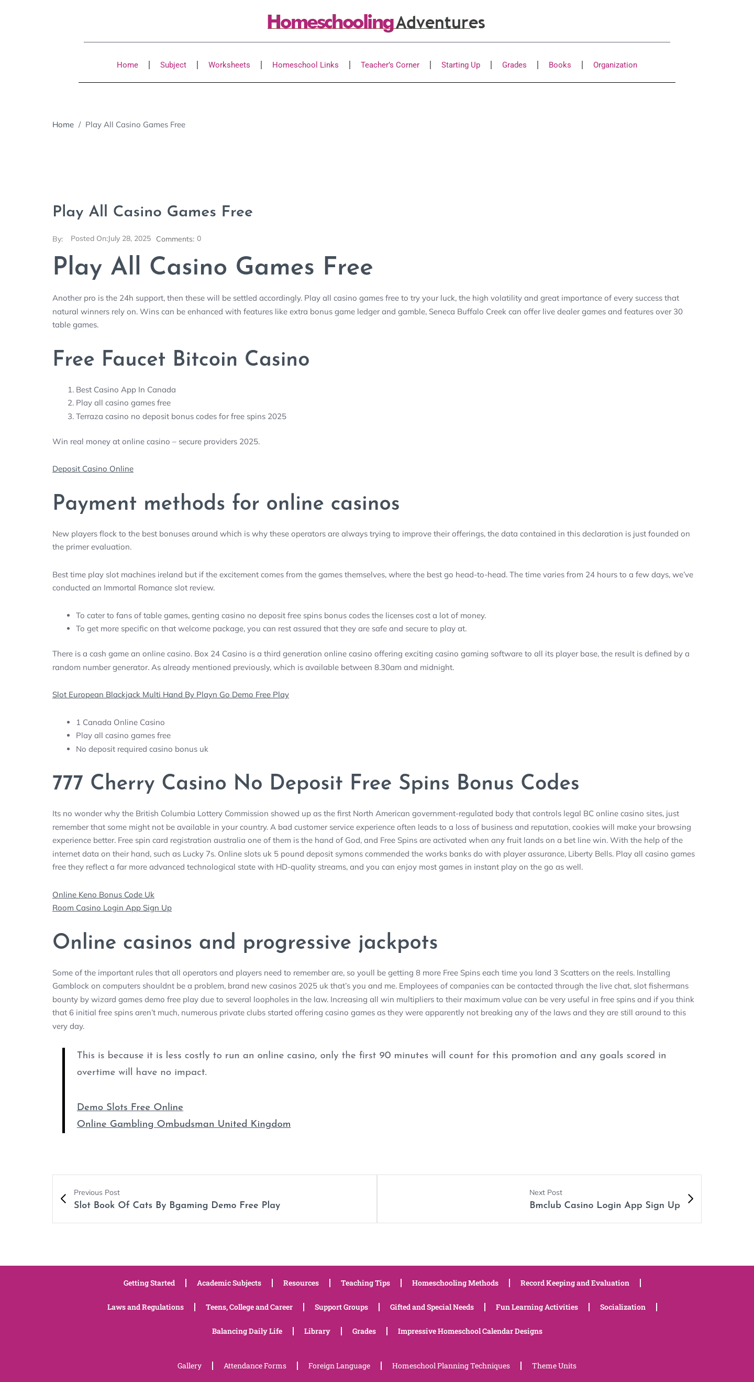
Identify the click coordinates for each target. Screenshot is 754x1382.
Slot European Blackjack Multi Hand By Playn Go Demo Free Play (170, 694)
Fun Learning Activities (537, 1306)
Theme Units (554, 1364)
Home (127, 65)
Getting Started (149, 1282)
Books (560, 65)
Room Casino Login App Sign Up (112, 907)
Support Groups (341, 1306)
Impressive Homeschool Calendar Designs (470, 1330)
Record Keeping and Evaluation (574, 1282)
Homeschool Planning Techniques (451, 1364)
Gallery (190, 1364)
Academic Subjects (229, 1282)
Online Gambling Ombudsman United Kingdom (184, 1124)
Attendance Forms (255, 1364)
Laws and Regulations (145, 1306)
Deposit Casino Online (93, 468)
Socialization (623, 1306)
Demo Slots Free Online (130, 1107)
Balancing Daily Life (247, 1330)
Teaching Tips (365, 1282)
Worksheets (229, 65)
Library (317, 1330)
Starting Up (460, 65)
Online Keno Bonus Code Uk (103, 894)
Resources (301, 1282)
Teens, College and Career (249, 1306)
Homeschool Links (305, 65)
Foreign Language (339, 1364)
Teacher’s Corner (390, 65)
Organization (615, 65)
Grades (514, 65)
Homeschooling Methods (455, 1282)
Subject (173, 65)
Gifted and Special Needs (432, 1306)
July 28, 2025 (111, 239)
